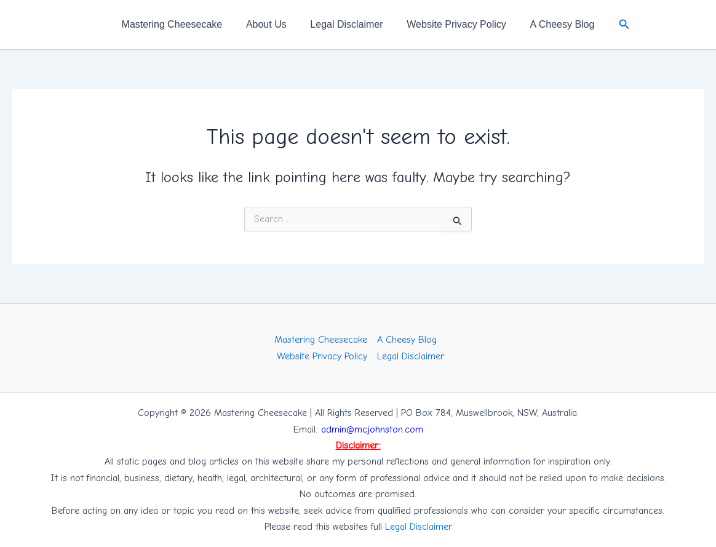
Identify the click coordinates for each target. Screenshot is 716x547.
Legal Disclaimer (346, 24)
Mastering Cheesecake (180, 24)
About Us (270, 24)
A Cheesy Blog (554, 24)
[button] (613, 25)
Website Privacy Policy (453, 24)
